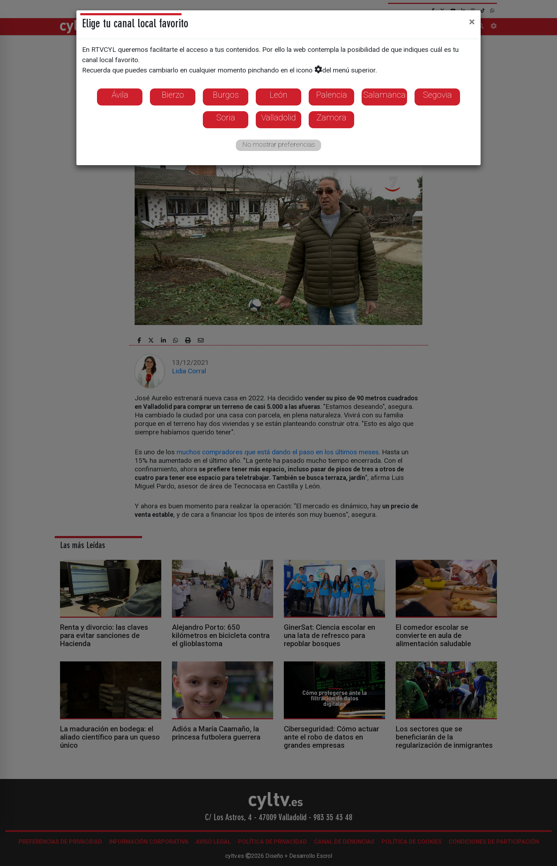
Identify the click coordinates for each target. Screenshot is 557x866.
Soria (225, 118)
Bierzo (173, 95)
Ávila (120, 95)
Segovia (437, 95)
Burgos (226, 95)
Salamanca (384, 95)
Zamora (331, 118)
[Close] (472, 21)
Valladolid (278, 118)
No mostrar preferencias (278, 144)
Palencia (331, 95)
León (278, 95)
